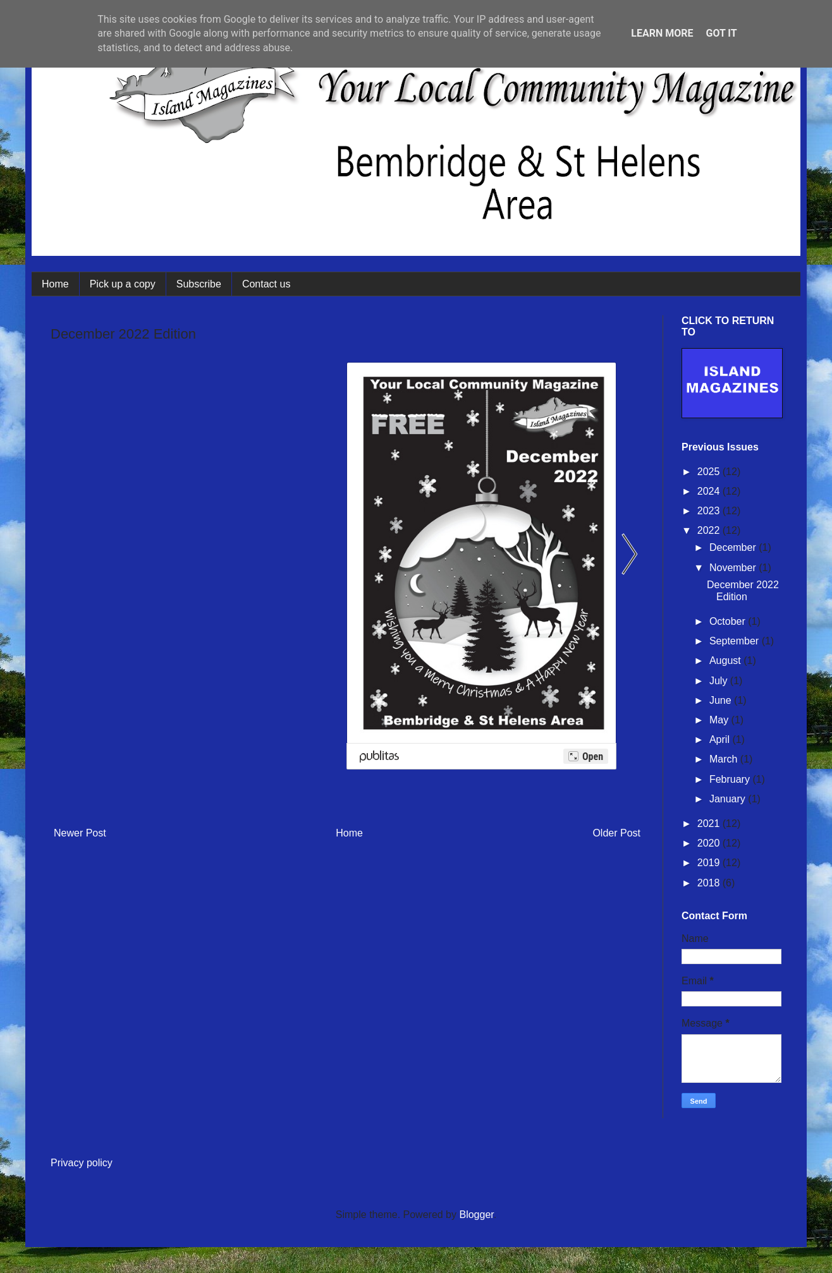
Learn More (662, 33)
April (720, 739)
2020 (710, 843)
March (724, 759)
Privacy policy (82, 1162)
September (735, 641)
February (730, 779)
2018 (710, 883)
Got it (721, 33)
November (734, 567)
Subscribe (198, 284)
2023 (710, 510)
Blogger (476, 1214)
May (720, 720)
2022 (710, 530)
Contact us (266, 284)
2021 (710, 823)
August (726, 660)
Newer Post (80, 833)
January (728, 798)
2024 (710, 491)
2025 (710, 471)
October (728, 621)
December (734, 547)
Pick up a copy (123, 284)
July (719, 680)
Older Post (616, 833)
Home (55, 284)
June (721, 700)
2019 (710, 862)
